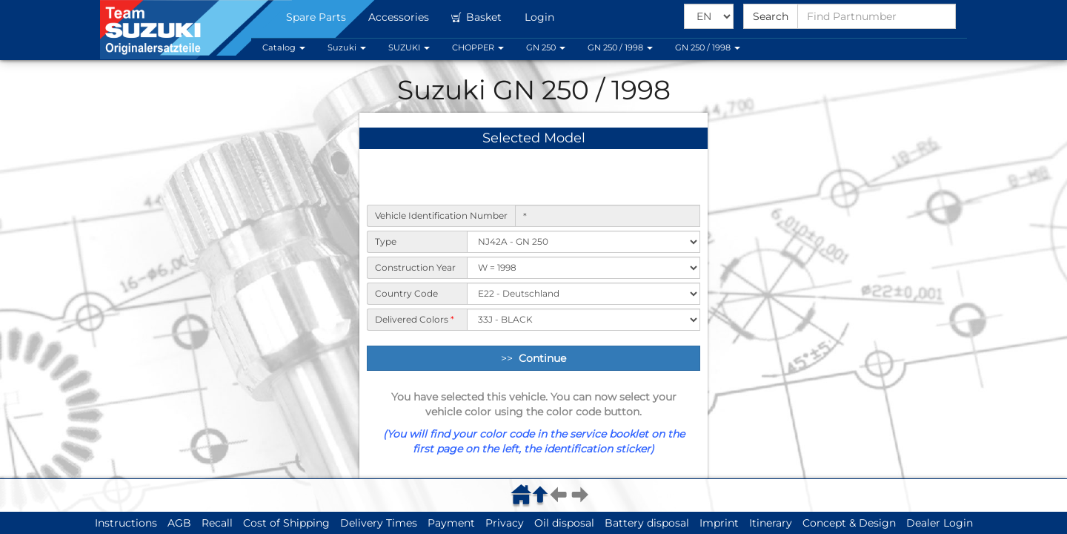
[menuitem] (523, 494)
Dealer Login (939, 523)
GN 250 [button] (545, 47)
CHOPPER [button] (478, 47)
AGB (179, 523)
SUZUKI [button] (409, 47)
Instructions (126, 523)
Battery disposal (647, 523)
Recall (217, 523)
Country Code (406, 293)
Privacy (504, 523)
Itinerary (770, 523)
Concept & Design (849, 523)
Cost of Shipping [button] (286, 523)
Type (385, 241)
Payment (451, 523)
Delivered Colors (414, 319)
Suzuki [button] (347, 47)
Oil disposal (564, 523)
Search (770, 16)
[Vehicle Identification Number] (607, 216)
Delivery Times (378, 523)
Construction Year (415, 267)
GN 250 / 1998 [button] (620, 47)
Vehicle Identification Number (441, 215)
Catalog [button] (283, 47)
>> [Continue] (533, 358)
